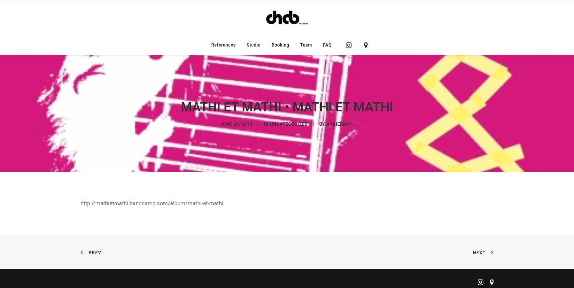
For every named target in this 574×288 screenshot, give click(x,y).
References (223, 45)
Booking (280, 45)
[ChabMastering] (287, 17)
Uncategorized (289, 123)
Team (306, 45)
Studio (254, 45)
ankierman (340, 123)
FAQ (327, 45)
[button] (350, 45)
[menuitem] (223, 45)
